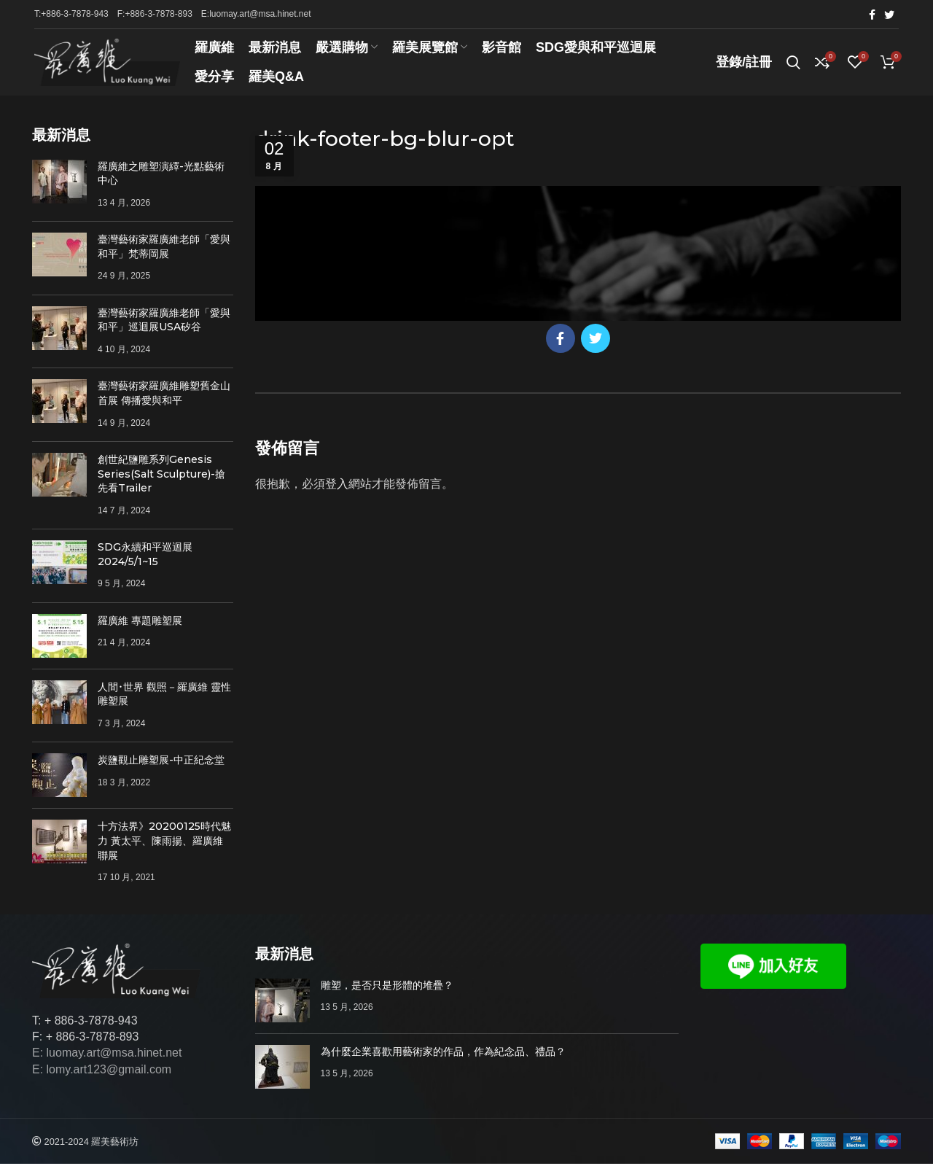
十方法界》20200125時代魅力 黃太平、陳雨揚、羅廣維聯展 (164, 851)
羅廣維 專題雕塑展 (140, 630)
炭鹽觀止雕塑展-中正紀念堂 (161, 770)
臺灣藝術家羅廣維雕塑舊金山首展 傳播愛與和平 (164, 404)
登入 (336, 494)
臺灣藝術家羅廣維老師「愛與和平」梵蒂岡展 (164, 257)
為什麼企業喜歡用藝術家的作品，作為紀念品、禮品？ (443, 1061)
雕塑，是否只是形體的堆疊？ (387, 995)
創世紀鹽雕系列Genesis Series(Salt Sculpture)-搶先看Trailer (161, 484)
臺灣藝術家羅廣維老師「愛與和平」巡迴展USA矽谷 (164, 330)
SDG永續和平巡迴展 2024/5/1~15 (145, 564)
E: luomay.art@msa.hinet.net (106, 1063)
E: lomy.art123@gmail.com (101, 1079)
